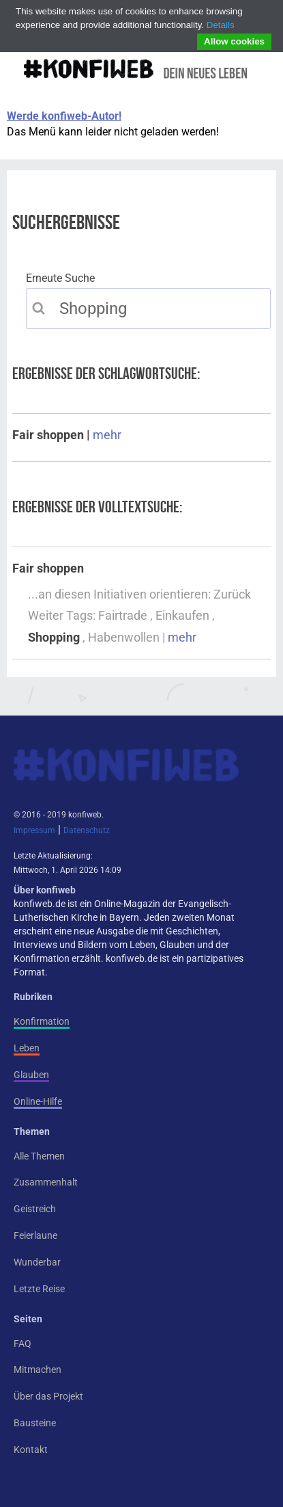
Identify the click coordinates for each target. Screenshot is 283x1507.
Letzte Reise (39, 1288)
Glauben (31, 1074)
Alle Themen (39, 1156)
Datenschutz (86, 830)
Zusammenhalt (46, 1182)
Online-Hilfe (38, 1101)
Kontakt (31, 1449)
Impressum (34, 830)
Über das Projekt (48, 1396)
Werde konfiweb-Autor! (64, 115)
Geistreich (35, 1208)
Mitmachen (37, 1369)
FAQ (22, 1343)
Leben (27, 1048)
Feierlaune (35, 1235)
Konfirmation (42, 1021)
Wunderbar (37, 1262)
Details (221, 25)
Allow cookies (234, 41)
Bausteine (35, 1422)
